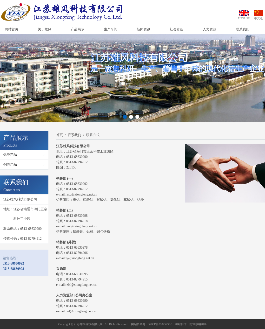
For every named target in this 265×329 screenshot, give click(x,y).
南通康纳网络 (198, 324)
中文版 (258, 18)
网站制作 (180, 324)
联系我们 (242, 29)
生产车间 (110, 29)
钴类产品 (10, 154)
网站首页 (11, 29)
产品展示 (77, 29)
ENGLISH (244, 18)
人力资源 (209, 29)
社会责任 (176, 29)
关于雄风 (44, 29)
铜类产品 (10, 164)
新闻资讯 (143, 29)
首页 (59, 135)
